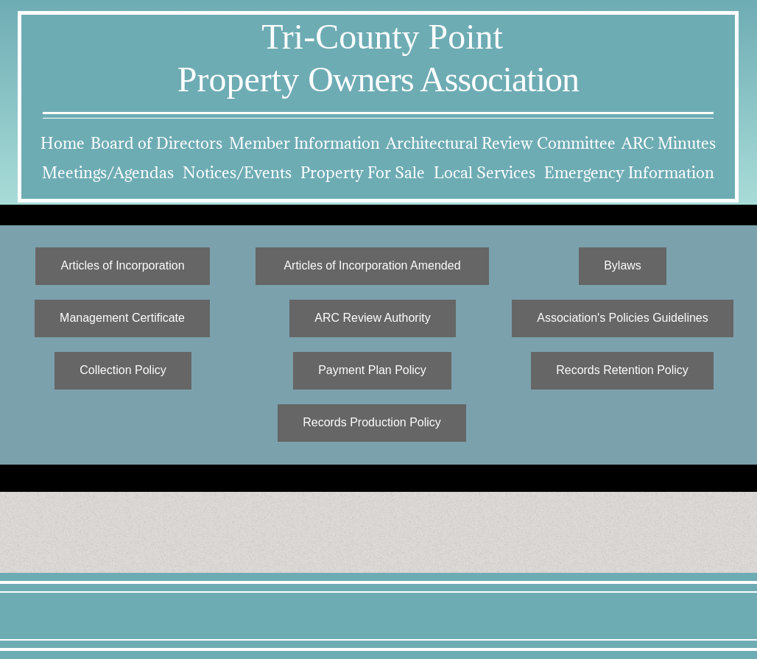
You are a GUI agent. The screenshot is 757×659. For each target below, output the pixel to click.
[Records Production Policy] (372, 423)
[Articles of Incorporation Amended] (372, 266)
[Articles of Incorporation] (122, 266)
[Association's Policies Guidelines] (622, 318)
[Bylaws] (622, 266)
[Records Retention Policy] (622, 371)
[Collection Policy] (122, 371)
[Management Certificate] (122, 318)
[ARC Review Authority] (372, 318)
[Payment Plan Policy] (372, 371)
